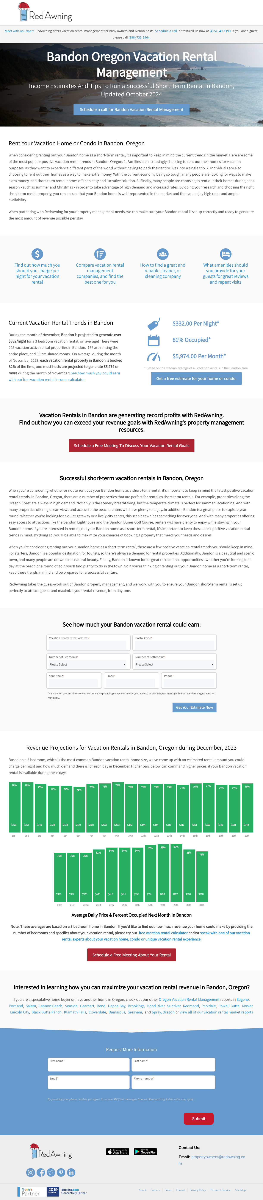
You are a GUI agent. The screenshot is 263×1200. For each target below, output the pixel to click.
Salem (31, 1005)
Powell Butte (229, 1005)
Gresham (135, 1012)
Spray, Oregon (163, 1012)
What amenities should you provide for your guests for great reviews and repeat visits (226, 273)
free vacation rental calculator (163, 932)
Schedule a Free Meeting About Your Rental (131, 955)
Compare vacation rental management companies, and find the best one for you (100, 273)
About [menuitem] (142, 1190)
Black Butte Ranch (46, 1012)
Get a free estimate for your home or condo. (196, 378)
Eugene (243, 999)
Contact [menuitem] (180, 1190)
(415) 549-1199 (220, 31)
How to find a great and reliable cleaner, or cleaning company (162, 270)
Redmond (191, 1005)
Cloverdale (97, 1012)
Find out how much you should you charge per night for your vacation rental (37, 273)
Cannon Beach (50, 1005)
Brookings (136, 1005)
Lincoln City (19, 1012)
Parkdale (209, 1005)
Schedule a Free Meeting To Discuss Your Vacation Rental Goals (131, 445)
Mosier (247, 1005)
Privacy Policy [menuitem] (198, 1190)
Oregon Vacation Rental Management (189, 999)
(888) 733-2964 (139, 37)
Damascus (117, 1012)
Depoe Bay (116, 1005)
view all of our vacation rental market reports (216, 1012)
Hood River (155, 1005)
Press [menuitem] (168, 1190)
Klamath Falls (75, 1012)
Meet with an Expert (19, 31)
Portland (16, 1005)
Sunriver (173, 1005)
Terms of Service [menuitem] (220, 1190)
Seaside (71, 1005)
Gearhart (87, 1005)
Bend (101, 1005)
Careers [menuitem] (155, 1190)
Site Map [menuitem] (240, 1190)
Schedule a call (166, 31)
